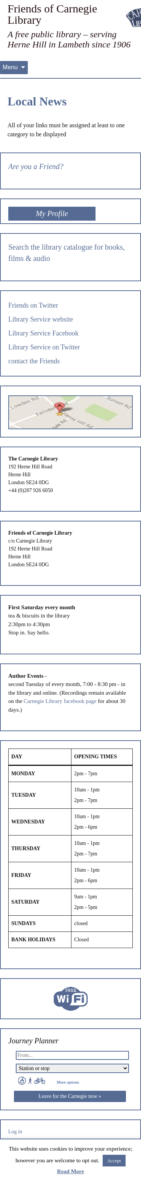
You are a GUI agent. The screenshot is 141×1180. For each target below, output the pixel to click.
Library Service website (40, 319)
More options (68, 1082)
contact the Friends (34, 361)
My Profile (52, 213)
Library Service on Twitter (44, 347)
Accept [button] (114, 1160)
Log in (15, 1131)
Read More (70, 1171)
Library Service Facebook (43, 333)
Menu (10, 67)
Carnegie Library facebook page (60, 701)
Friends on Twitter (33, 305)
